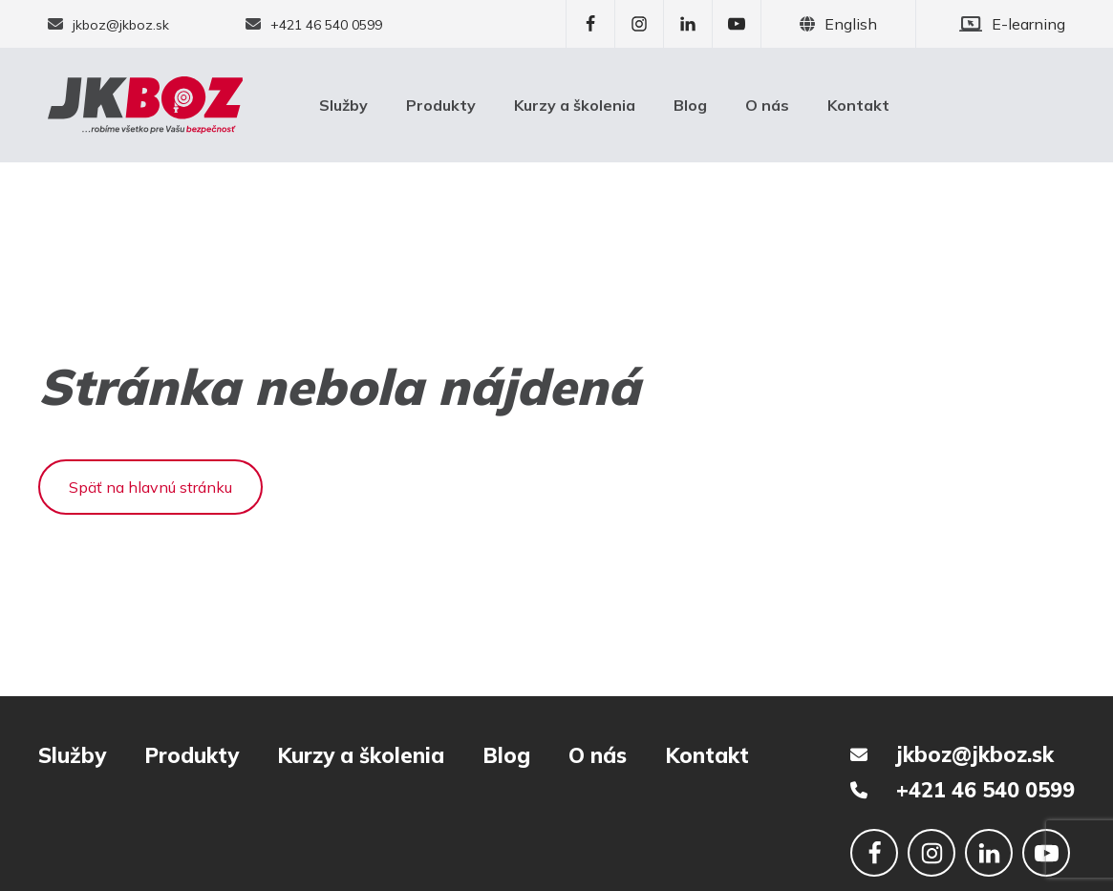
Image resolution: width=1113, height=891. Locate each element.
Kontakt (858, 105)
